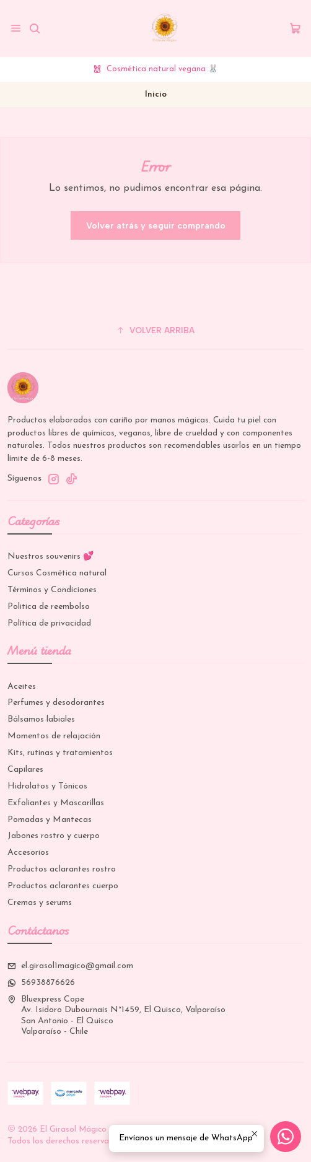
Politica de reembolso (48, 606)
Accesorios (28, 852)
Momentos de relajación (53, 736)
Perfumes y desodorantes (56, 702)
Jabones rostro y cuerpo (53, 836)
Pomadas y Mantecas (49, 819)
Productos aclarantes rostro (61, 869)
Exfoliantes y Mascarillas (55, 803)
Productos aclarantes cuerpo (62, 886)
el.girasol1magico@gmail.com (70, 966)
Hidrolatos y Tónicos (47, 786)
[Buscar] (34, 28)
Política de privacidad (49, 623)
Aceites (21, 686)
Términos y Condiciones (52, 590)
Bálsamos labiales (41, 719)
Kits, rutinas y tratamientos (60, 753)
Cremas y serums (39, 902)
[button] (155, 330)
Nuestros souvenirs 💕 (50, 556)
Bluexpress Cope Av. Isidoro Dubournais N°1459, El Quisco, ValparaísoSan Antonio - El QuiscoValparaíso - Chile (116, 1016)
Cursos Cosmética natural (57, 573)
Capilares (25, 769)
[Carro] (295, 28)
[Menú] (15, 28)
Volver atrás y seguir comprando (156, 225)
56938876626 (41, 982)
